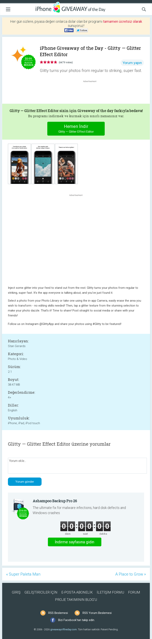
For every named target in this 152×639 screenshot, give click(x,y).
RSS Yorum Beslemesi (97, 613)
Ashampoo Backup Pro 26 (55, 500)
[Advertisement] (92, 93)
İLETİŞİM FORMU (110, 592)
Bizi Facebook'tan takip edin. (76, 620)
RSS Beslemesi (58, 613)
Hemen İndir (76, 129)
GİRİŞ (16, 592)
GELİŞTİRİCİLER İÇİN (41, 592)
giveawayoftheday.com (63, 629)
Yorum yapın (132, 63)
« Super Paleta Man (23, 574)
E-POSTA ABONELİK (77, 592)
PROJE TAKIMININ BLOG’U (76, 599)
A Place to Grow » (130, 574)
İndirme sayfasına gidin (74, 542)
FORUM (134, 592)
